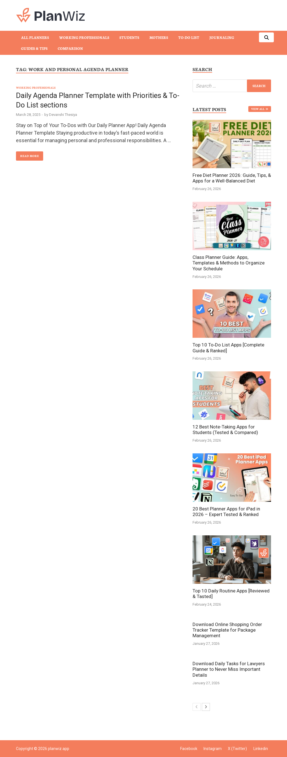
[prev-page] (197, 707)
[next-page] (206, 707)
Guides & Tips (34, 48)
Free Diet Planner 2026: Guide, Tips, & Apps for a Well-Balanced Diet (232, 178)
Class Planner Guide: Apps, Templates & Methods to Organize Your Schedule (229, 262)
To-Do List (188, 37)
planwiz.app (58, 748)
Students (129, 37)
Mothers (158, 37)
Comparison (70, 48)
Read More (27, 154)
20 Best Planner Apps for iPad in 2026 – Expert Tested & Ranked (226, 511)
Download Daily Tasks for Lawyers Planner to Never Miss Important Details (229, 669)
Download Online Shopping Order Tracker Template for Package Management (227, 630)
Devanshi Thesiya (63, 115)
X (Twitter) (237, 748)
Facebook (188, 748)
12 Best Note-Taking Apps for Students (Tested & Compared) (225, 429)
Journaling (221, 37)
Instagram (212, 748)
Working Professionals (84, 37)
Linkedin (260, 748)
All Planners (35, 37)
